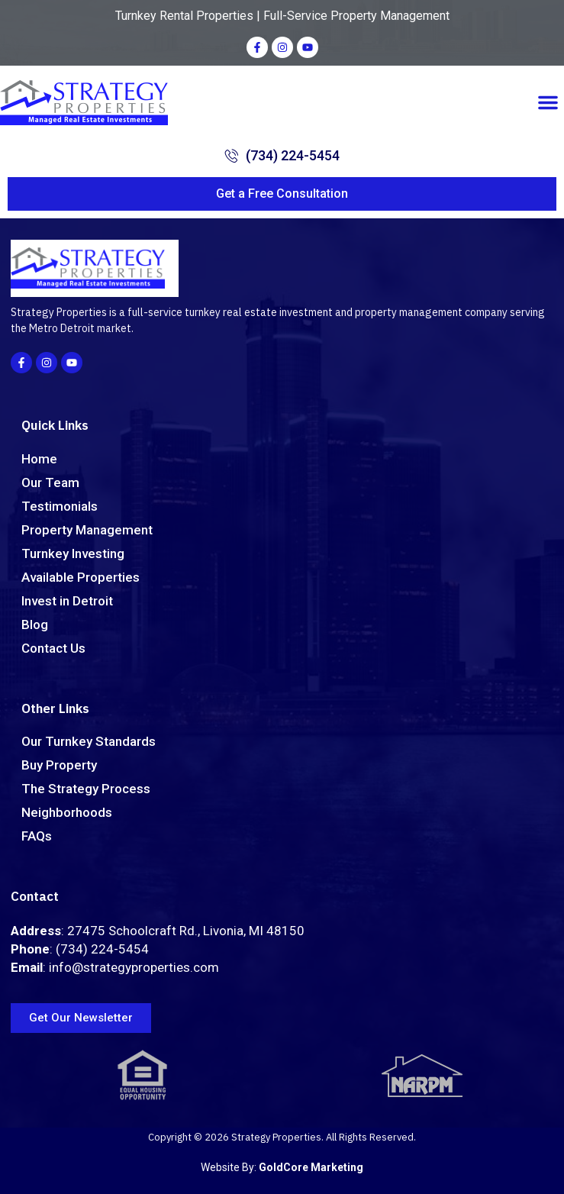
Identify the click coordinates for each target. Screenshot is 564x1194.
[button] (548, 102)
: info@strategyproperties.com (115, 967)
